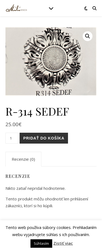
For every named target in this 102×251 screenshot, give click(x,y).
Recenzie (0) (23, 159)
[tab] (23, 159)
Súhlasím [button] (41, 243)
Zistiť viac (63, 243)
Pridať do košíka (43, 138)
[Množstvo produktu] (11, 138)
